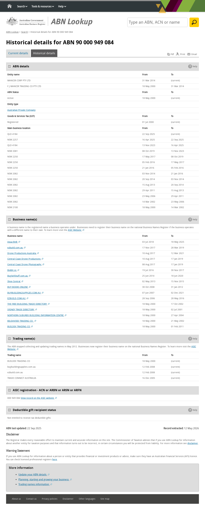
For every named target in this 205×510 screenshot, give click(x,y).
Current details (18, 53)
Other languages (87, 499)
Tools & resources (41, 6)
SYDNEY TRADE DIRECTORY (22, 309)
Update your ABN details (33, 474)
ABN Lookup (12, 32)
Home (9, 7)
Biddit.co (13, 270)
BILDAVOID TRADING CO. (21, 321)
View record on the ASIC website (39, 398)
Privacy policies (49, 499)
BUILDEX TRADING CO (20, 326)
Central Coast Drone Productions (25, 259)
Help (60, 6)
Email (194, 54)
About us (16, 499)
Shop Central (15, 281)
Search (21, 6)
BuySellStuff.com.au (19, 276)
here (54, 459)
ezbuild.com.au (16, 247)
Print (182, 54)
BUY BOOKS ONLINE (19, 287)
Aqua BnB (13, 242)
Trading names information (35, 484)
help (195, 66)
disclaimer (192, 443)
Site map (104, 499)
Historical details (44, 53)
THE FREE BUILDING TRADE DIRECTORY (28, 304)
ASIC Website (76, 230)
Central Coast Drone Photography (25, 264)
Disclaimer (68, 499)
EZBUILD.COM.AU (17, 298)
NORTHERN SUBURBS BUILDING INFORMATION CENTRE (36, 315)
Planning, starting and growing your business (45, 479)
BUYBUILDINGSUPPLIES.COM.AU (25, 292)
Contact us (31, 499)
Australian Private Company (21, 110)
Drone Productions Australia (23, 253)
